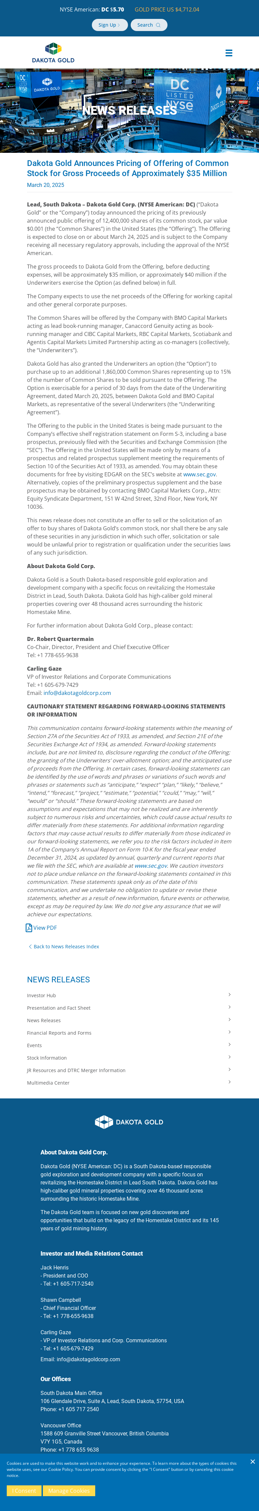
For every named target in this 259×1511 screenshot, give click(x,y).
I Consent (24, 1490)
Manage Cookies (69, 1490)
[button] (229, 53)
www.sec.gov (199, 474)
